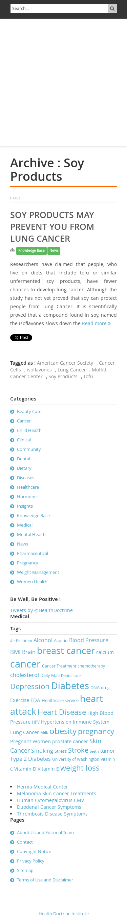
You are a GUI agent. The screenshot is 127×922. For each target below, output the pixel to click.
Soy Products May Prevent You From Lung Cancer (52, 226)
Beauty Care (29, 411)
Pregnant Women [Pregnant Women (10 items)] (30, 741)
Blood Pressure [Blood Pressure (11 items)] (88, 640)
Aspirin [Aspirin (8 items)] (61, 640)
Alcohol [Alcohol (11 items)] (43, 640)
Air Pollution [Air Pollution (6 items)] (21, 640)
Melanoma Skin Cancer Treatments (56, 793)
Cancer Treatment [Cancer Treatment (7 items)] (59, 666)
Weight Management (38, 572)
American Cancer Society (65, 363)
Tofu (88, 376)
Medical (25, 525)
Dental (23, 459)
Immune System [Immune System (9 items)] (91, 722)
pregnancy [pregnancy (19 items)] (96, 731)
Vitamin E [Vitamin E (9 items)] (48, 769)
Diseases (25, 478)
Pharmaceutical (32, 553)
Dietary (24, 468)
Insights (25, 506)
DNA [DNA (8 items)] (95, 687)
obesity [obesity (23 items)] (63, 731)
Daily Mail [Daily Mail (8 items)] (50, 675)
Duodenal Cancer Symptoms (49, 807)
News (54, 250)
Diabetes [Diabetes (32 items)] (70, 686)
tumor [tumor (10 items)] (107, 750)
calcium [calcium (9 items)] (105, 652)
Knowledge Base (31, 250)
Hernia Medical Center (42, 786)
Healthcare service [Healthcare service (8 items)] (60, 700)
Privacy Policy (30, 861)
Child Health (29, 430)
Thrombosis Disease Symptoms (52, 813)
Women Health (32, 582)
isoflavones (39, 369)
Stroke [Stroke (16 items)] (78, 750)
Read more (96, 323)
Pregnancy (27, 563)
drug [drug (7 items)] (105, 687)
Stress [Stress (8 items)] (61, 751)
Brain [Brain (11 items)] (29, 652)
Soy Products (63, 376)
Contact (25, 842)
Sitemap (25, 870)
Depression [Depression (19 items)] (30, 686)
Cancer (24, 421)
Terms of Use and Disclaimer (45, 880)
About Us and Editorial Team (45, 832)
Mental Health (31, 534)
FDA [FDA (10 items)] (35, 700)
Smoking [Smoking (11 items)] (42, 750)
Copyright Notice (34, 851)
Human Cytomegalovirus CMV (50, 800)
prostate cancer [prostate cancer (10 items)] (70, 741)
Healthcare (28, 487)
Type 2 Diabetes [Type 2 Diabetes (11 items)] (30, 758)
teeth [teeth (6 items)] (94, 751)
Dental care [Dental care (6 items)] (71, 675)
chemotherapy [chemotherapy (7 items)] (91, 666)
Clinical (24, 440)
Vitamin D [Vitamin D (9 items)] (25, 769)
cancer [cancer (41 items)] (25, 664)
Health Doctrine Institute (64, 914)
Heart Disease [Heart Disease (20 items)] (62, 712)
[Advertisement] (63, 82)
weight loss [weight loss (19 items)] (80, 768)
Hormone (27, 496)
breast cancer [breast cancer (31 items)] (66, 651)
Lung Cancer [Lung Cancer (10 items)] (24, 732)
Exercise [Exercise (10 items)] (19, 700)
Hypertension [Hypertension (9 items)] (56, 722)
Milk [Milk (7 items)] (44, 732)
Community (29, 449)
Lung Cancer (72, 369)
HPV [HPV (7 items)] (36, 722)
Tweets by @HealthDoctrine (41, 610)
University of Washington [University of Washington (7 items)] (75, 759)
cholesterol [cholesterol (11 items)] (24, 675)
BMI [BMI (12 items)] (15, 652)
